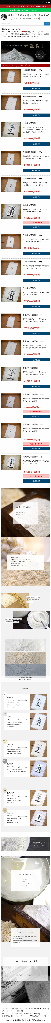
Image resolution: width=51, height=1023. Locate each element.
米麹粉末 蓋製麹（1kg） (32, 123)
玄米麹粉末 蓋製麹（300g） (34, 341)
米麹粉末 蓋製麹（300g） (33, 96)
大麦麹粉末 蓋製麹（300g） (34, 424)
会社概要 (13, 1008)
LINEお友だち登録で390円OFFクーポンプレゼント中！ (25, 10)
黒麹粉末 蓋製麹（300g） (33, 178)
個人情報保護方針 (7, 1016)
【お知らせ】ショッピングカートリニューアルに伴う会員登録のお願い (25, 6)
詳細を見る (36, 88)
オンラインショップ (7, 1014)
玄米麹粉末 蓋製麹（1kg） (33, 368)
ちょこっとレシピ (22, 1008)
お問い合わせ (21, 1011)
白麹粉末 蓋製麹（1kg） (32, 288)
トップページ (5, 1008)
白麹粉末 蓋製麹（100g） (33, 235)
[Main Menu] (49, 2)
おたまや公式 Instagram (9, 1011)
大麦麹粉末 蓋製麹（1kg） (33, 457)
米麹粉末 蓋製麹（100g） (33, 70)
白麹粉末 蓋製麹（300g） (33, 262)
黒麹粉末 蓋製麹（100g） (33, 152)
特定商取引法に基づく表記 (31, 1014)
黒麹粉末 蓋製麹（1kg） (32, 205)
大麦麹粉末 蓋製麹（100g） (34, 394)
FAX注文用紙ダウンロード (37, 1016)
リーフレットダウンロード (20, 1016)
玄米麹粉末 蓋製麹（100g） (34, 315)
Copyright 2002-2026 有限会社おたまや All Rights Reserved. (25, 1020)
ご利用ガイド (18, 1014)
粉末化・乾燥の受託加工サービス (38, 1008)
